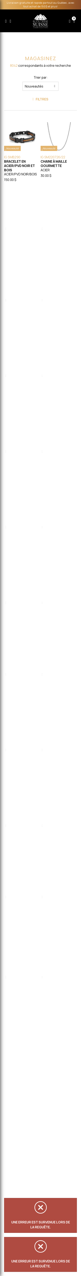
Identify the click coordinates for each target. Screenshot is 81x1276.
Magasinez (39, 58)
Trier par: (41, 77)
